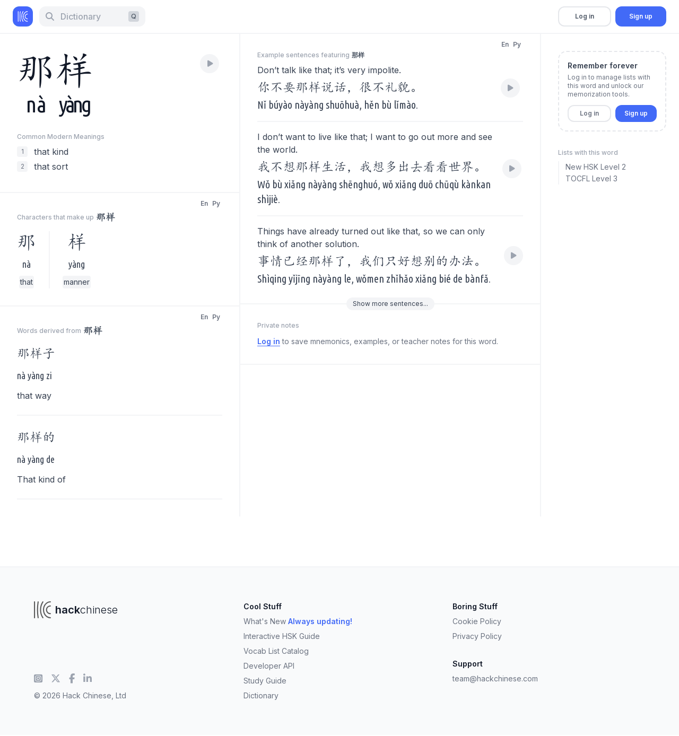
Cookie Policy (476, 621)
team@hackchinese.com (495, 678)
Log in (584, 16)
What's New (297, 621)
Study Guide (264, 680)
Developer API (268, 665)
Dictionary (260, 695)
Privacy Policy (477, 636)
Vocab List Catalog (276, 650)
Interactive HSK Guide (281, 636)
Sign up (640, 16)
